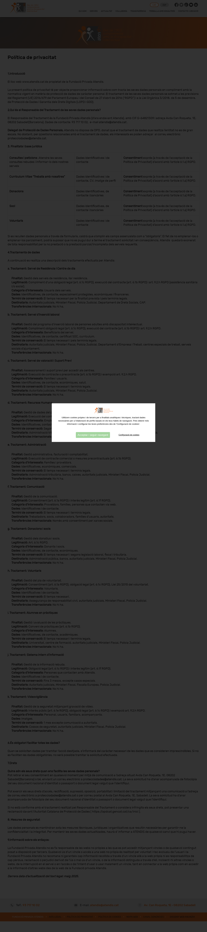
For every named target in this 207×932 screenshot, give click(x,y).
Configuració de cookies (129, 409)
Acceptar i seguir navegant (93, 409)
